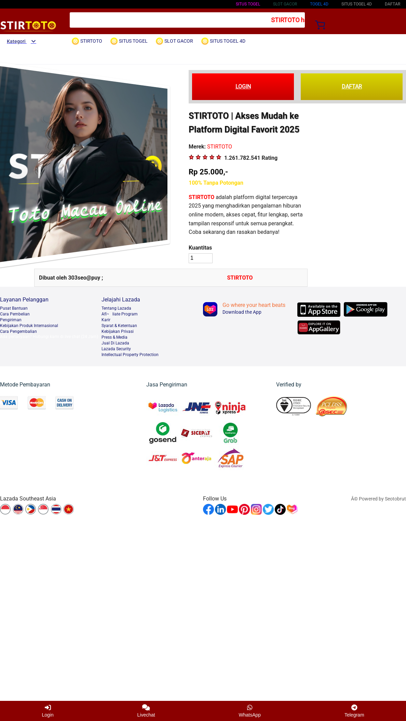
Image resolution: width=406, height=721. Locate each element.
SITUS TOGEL (248, 4)
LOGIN (243, 86)
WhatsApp (250, 711)
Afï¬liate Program (120, 314)
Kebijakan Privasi (118, 331)
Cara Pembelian (15, 314)
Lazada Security (116, 349)
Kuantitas (200, 247)
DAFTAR (352, 86)
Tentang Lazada (116, 308)
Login (47, 711)
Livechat (146, 711)
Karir (106, 319)
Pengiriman (11, 319)
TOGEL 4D (319, 4)
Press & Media (114, 337)
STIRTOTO (201, 197)
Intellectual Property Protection (130, 354)
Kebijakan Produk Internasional (29, 325)
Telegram (354, 711)
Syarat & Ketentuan (119, 325)
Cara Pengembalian (18, 331)
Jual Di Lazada (115, 343)
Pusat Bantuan (14, 308)
